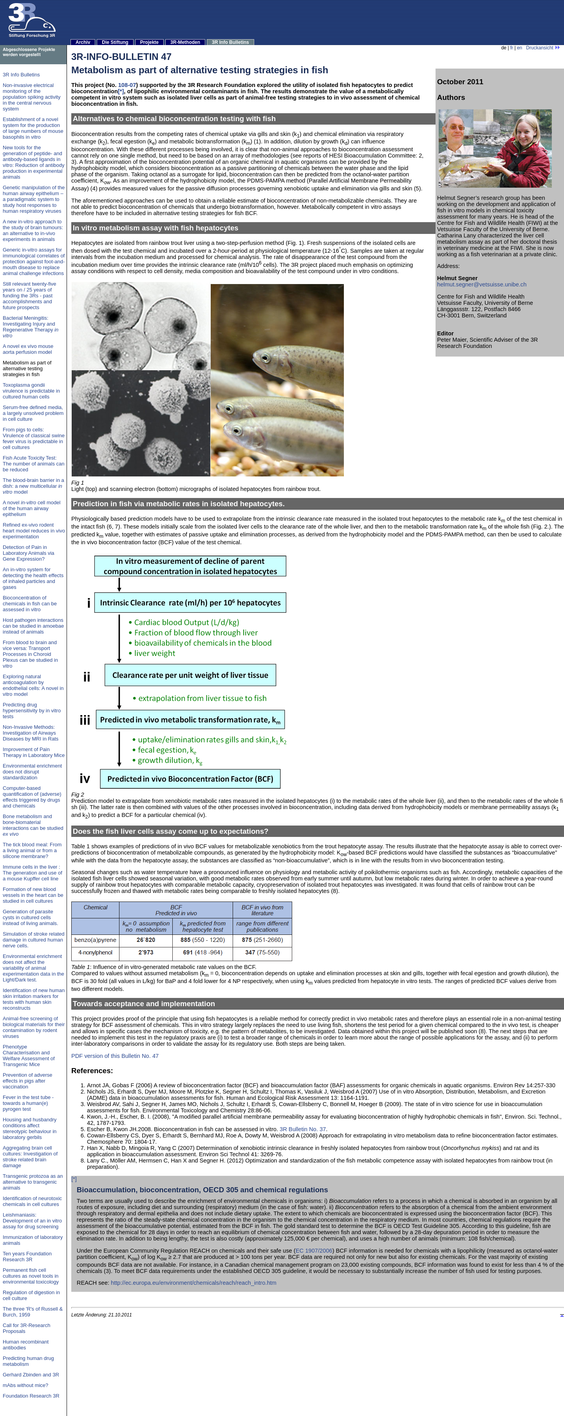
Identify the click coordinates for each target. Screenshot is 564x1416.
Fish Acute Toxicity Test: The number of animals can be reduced (34, 464)
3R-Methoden (185, 42)
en (519, 48)
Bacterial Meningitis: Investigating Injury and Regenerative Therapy (30, 327)
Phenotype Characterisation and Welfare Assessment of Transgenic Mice (29, 1055)
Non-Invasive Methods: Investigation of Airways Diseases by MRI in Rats (30, 733)
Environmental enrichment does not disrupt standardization (32, 771)
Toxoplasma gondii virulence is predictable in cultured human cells (31, 391)
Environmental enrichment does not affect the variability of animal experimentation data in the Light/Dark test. (33, 968)
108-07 (127, 85)
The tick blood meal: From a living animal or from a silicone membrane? (32, 850)
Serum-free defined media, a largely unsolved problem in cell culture (33, 413)
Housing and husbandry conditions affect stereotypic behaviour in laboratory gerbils (29, 1128)
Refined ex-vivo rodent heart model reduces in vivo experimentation (34, 531)
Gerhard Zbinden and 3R (31, 1375)
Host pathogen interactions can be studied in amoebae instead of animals (33, 626)
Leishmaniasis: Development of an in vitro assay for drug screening (32, 1220)
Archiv (83, 42)
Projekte (149, 42)
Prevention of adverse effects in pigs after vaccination (27, 1081)
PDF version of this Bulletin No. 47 (115, 1056)
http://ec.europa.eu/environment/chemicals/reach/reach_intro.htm (194, 1283)
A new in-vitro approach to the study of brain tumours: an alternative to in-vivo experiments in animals (33, 230)
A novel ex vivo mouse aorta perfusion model (28, 349)
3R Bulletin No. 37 (303, 1129)
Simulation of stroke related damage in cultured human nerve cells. (34, 940)
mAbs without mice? (25, 1385)
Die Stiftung (115, 42)
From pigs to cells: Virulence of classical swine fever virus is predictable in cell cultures (34, 438)
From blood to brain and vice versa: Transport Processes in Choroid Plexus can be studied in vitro (30, 654)
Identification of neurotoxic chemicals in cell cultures (32, 1201)
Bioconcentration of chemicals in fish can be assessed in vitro (30, 603)
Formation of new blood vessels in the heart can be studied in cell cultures (33, 895)
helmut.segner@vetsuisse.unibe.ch (481, 284)
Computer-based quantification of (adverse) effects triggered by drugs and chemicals (32, 797)
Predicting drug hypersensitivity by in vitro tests (32, 710)
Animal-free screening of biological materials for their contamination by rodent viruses (34, 1027)
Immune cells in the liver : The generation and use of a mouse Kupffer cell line (32, 873)
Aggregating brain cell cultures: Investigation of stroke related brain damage (30, 1156)
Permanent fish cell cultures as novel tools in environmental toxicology (31, 1276)
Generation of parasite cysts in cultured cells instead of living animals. (30, 917)
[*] (121, 91)
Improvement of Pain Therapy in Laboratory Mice (34, 752)
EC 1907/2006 (314, 1251)
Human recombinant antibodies (26, 1345)
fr (511, 48)
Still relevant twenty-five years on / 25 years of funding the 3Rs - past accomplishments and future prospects (29, 295)
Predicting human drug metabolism (28, 1361)
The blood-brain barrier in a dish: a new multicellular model (33, 486)
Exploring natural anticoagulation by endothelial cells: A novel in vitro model (33, 685)
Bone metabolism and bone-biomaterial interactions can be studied (33, 825)
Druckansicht (543, 48)
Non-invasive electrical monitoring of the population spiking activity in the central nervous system (31, 97)
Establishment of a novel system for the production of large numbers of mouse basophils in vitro (33, 128)
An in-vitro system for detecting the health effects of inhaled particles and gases (33, 578)
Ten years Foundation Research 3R (27, 1256)
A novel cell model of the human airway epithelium (31, 508)
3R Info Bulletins (230, 42)
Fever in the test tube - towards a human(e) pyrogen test (28, 1103)
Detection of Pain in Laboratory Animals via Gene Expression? (28, 553)
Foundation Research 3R (31, 1396)
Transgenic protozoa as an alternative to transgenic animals (33, 1182)
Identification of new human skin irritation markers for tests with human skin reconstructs (34, 999)
